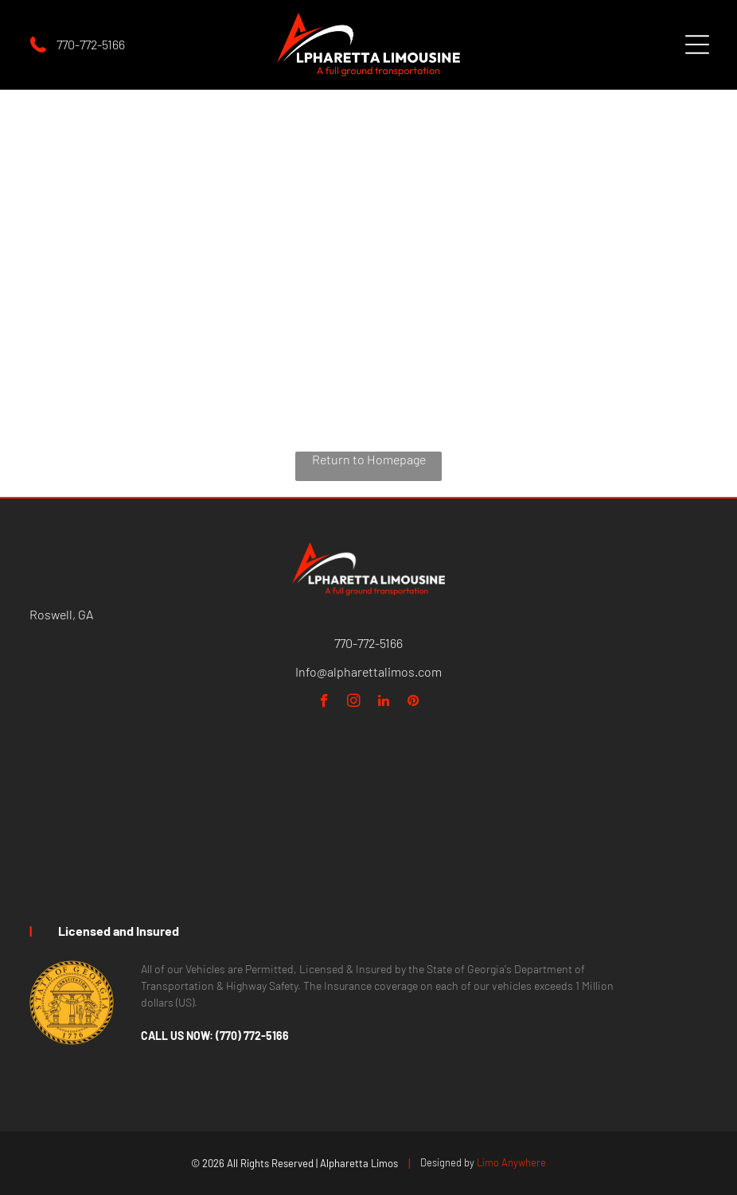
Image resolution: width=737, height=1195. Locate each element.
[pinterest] (413, 703)
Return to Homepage (369, 459)
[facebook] (324, 703)
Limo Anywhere (511, 1162)
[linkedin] (383, 703)
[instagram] (354, 703)
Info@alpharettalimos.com (368, 671)
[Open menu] (697, 44)
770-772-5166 (91, 44)
